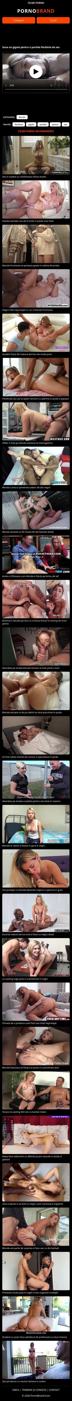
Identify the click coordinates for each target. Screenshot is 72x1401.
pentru (55, 124)
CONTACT (54, 1390)
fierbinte (19, 124)
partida (43, 124)
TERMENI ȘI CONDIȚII (34, 1390)
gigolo (31, 124)
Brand (36, 11)
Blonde (22, 117)
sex (65, 124)
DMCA (15, 1390)
